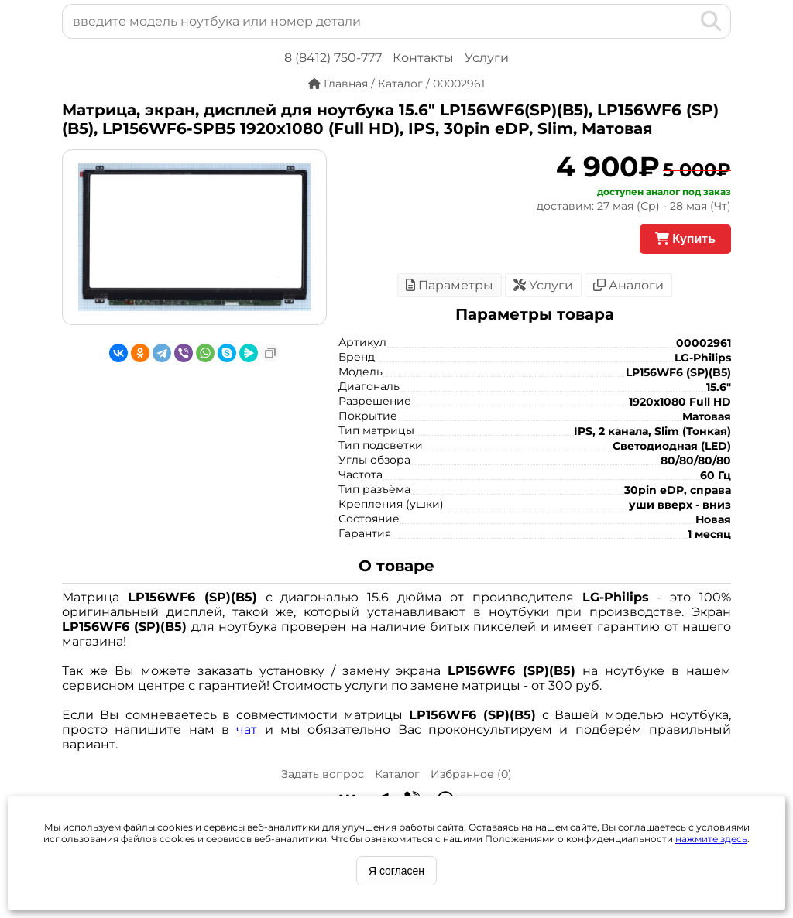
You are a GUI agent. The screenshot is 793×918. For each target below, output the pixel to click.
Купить (685, 238)
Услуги (487, 57)
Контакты (423, 57)
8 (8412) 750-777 (333, 57)
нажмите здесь (711, 838)
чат (246, 729)
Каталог (397, 774)
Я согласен (396, 871)
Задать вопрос (322, 774)
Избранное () (471, 774)
